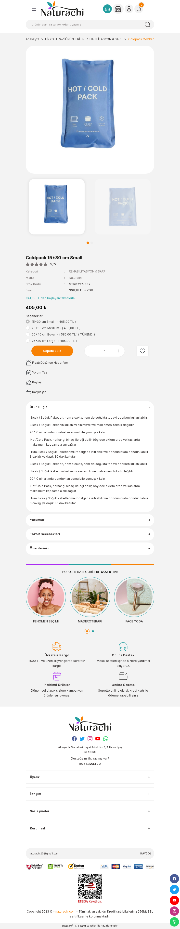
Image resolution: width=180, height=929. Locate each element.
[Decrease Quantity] (91, 351)
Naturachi (75, 278)
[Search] (90, 24)
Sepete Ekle (52, 351)
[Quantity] (104, 351)
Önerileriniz (39, 548)
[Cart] (138, 8)
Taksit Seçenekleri (45, 534)
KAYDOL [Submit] (145, 853)
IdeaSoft (67, 925)
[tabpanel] (57, 207)
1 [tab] (88, 243)
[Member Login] (118, 9)
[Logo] (62, 8)
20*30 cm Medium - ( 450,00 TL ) (56, 328)
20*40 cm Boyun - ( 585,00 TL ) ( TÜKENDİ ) (63, 334)
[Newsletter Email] (90, 853)
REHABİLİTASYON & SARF (87, 271)
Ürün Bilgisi (39, 407)
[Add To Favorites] (142, 351)
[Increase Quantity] (118, 351)
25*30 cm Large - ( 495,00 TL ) (54, 341)
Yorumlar (37, 520)
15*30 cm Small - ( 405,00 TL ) (54, 321)
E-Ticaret (80, 925)
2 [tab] (91, 243)
